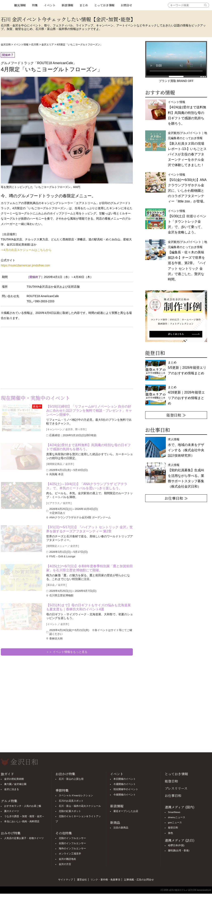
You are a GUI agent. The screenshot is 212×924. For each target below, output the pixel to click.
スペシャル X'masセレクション (76, 795)
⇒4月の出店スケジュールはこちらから (26, 250)
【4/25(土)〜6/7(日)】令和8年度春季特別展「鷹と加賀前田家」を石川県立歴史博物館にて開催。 (89, 568)
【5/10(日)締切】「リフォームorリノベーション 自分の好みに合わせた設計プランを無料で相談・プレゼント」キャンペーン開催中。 (89, 410)
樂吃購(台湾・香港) (179, 850)
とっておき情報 (104, 5)
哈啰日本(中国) (176, 845)
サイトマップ (65, 879)
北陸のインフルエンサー (72, 838)
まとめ (83, 5)
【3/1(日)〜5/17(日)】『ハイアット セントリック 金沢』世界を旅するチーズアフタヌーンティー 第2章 (89, 529)
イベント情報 (21, 44)
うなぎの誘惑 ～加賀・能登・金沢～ (24, 816)
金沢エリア (47, 44)
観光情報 (20, 5)
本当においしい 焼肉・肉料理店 (21, 821)
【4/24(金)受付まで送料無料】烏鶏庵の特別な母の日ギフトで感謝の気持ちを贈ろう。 (88, 447)
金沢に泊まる (11, 789)
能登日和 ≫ (176, 415)
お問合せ (126, 5)
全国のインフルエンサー (72, 843)
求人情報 (186, 475)
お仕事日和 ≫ (176, 498)
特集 (35, 5)
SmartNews (174, 812)
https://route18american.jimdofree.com (25, 265)
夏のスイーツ (11, 811)
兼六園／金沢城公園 (15, 784)
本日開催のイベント (124, 779)
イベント (49, 5)
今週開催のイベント (124, 784)
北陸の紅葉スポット (70, 811)
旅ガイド (7, 774)
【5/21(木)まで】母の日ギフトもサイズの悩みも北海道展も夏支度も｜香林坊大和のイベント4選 (88, 607)
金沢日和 (6, 44)
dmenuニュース (176, 817)
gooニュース (175, 822)
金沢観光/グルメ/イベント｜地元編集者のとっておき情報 (187, 149)
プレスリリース (176, 788)
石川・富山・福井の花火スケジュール (80, 806)
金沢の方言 (65, 864)
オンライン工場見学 (70, 853)
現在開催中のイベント (125, 789)
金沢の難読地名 (67, 859)
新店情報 (67, 5)
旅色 (170, 833)
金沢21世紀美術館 (14, 779)
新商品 (115, 822)
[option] (175, 316)
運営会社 (82, 879)
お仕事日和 (173, 795)
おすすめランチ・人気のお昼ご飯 (22, 806)
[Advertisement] (34, 357)
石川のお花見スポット (71, 801)
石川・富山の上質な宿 (71, 779)
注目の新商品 (120, 827)
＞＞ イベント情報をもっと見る (66, 651)
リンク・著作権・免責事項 (105, 879)
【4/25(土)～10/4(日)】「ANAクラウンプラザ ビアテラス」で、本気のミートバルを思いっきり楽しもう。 (86, 486)
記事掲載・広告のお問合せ (139, 879)
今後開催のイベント (124, 794)
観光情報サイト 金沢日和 (6, 5)
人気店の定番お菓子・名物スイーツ (24, 838)
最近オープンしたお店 (125, 811)
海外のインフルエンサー (72, 848)
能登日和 (171, 781)
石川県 (35, 44)
